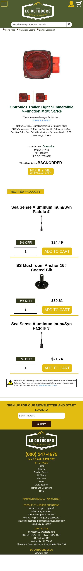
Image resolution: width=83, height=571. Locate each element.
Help (41, 491)
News (41, 481)
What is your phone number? (41, 514)
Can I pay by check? (41, 524)
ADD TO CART (57, 251)
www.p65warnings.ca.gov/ (48, 385)
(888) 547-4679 (41, 454)
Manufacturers (41, 484)
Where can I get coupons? (41, 508)
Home (41, 466)
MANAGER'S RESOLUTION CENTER (41, 499)
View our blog (41, 553)
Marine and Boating (27, 30)
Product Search (41, 472)
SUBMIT (41, 424)
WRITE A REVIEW (41, 120)
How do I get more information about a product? (41, 521)
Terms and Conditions (41, 488)
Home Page (10, 30)
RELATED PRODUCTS (25, 191)
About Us (41, 478)
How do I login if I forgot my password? (41, 517)
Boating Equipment (47, 30)
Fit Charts (41, 475)
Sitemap (41, 469)
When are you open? (41, 511)
